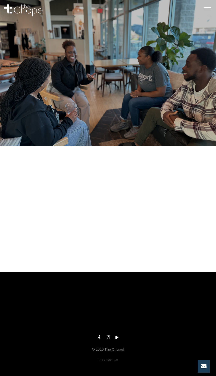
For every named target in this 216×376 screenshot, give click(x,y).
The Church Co (108, 359)
